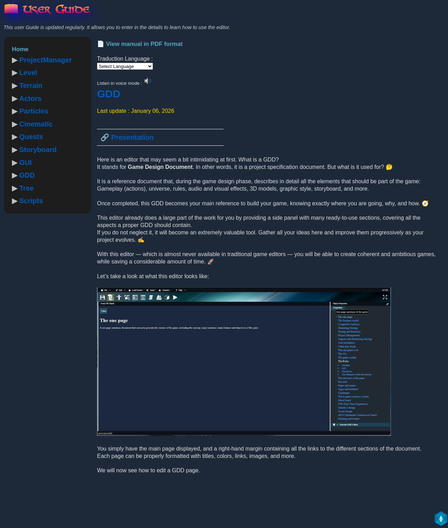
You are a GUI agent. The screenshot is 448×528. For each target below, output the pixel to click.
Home (20, 49)
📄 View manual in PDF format (140, 44)
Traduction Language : (125, 59)
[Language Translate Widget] (125, 66)
